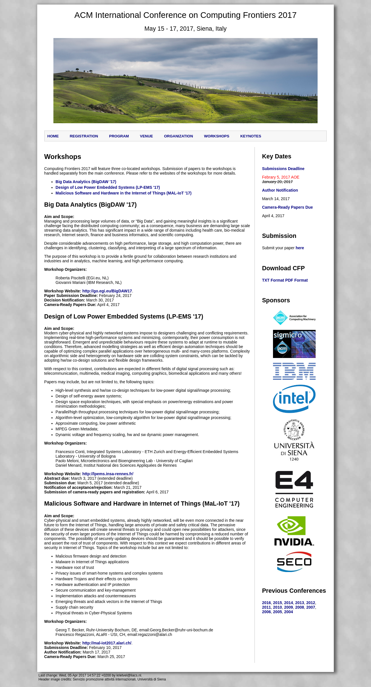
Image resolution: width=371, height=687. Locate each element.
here (300, 248)
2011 (266, 607)
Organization (178, 136)
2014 (288, 602)
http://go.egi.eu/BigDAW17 (107, 291)
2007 (310, 607)
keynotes (250, 136)
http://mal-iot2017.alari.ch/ (107, 643)
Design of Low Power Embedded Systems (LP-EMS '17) (108, 187)
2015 (277, 602)
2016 (266, 602)
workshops (216, 136)
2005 (277, 611)
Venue (146, 136)
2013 (299, 602)
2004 (288, 611)
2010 (277, 607)
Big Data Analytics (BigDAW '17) (86, 181)
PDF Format (296, 280)
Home (53, 136)
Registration (84, 136)
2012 (310, 602)
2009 (288, 607)
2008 (299, 607)
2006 (266, 611)
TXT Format (273, 280)
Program (119, 136)
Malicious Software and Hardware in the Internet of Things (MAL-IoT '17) (124, 193)
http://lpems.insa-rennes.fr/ (108, 474)
